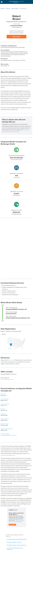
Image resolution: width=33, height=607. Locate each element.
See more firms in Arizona (7, 379)
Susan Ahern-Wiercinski (6, 429)
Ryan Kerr (3, 409)
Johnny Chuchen (5, 404)
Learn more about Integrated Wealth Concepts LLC (9, 434)
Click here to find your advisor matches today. (16, 521)
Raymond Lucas (4, 424)
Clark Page (3, 414)
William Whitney (5, 419)
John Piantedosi (5, 399)
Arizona (8, 8)
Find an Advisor (16, 36)
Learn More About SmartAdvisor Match (16, 539)
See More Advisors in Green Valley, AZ (16, 545)
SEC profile (11, 360)
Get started (12, 524)
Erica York (3, 394)
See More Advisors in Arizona (14, 542)
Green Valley (15, 8)
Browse (2, 8)
